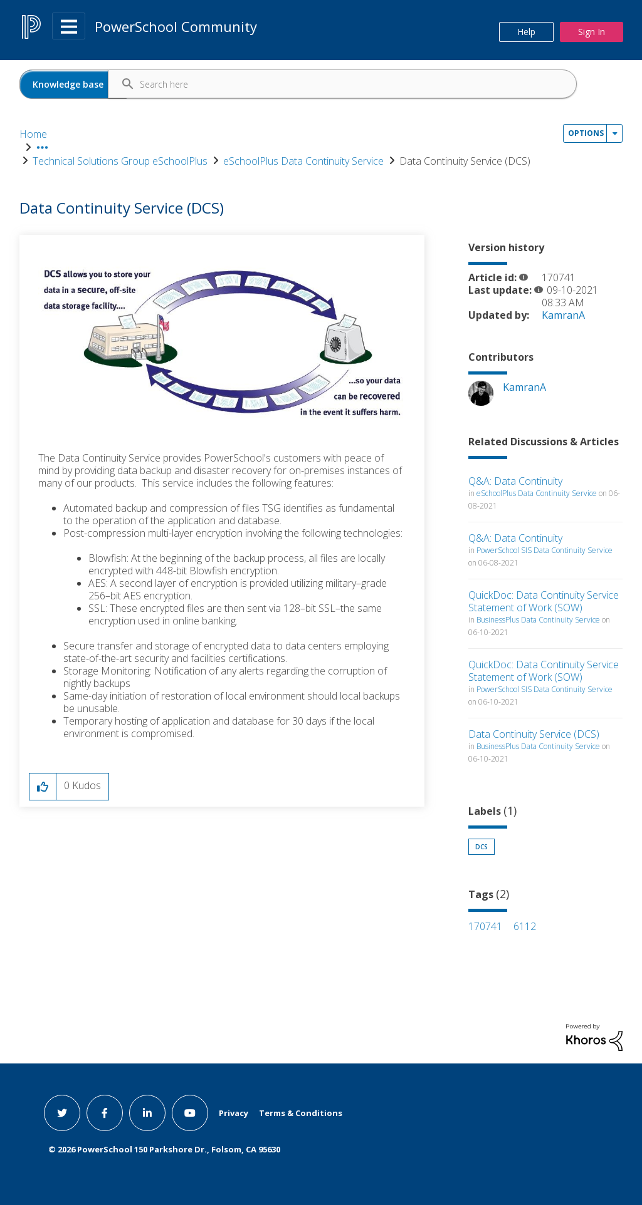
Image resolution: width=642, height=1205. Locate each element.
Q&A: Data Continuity (515, 479)
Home (33, 134)
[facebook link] (105, 1110)
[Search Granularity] (73, 84)
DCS (481, 844)
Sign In (591, 32)
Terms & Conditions (300, 1110)
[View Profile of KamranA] (563, 313)
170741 (485, 924)
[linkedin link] (147, 1110)
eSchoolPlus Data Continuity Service (363, 134)
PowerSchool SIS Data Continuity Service (544, 548)
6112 (524, 924)
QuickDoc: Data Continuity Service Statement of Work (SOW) (543, 599)
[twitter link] (62, 1110)
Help (526, 32)
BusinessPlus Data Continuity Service (538, 618)
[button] (222, 341)
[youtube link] (190, 1110)
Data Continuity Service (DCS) (533, 732)
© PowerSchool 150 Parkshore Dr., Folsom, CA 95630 (164, 1146)
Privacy (233, 1110)
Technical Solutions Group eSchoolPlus (180, 134)
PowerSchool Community (176, 26)
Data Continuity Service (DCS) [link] (525, 134)
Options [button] (586, 166)
